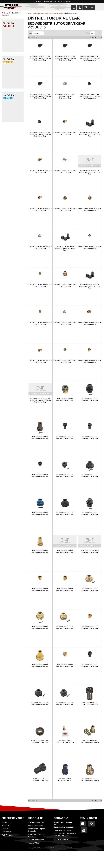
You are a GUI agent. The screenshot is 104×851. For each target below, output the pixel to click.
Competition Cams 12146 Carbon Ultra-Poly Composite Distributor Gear (65, 58)
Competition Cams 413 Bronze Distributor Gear (40, 209)
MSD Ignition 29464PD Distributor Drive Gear (65, 703)
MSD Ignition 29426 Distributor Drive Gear (65, 551)
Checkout (5, 15)
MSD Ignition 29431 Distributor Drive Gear (40, 627)
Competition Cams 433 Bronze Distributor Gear (40, 285)
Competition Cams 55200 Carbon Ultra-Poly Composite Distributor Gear (40, 400)
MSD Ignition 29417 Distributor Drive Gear (89, 437)
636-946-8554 (65, 830)
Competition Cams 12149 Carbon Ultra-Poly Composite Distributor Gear (90, 58)
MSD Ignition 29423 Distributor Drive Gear (89, 513)
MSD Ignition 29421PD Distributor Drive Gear (65, 513)
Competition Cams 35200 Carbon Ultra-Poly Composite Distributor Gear (40, 134)
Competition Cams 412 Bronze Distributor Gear (64, 171)
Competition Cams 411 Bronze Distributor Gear (40, 171)
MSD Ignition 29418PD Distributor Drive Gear (65, 475)
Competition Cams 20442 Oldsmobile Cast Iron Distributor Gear (65, 96)
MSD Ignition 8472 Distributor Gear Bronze (89, 741)
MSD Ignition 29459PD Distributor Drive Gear (40, 703)
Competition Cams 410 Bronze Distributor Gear (64, 133)
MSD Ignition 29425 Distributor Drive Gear (40, 551)
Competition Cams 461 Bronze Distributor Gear (64, 361)
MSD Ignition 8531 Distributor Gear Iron (40, 779)
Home (4, 822)
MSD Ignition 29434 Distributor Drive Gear (40, 665)
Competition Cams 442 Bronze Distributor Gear (89, 323)
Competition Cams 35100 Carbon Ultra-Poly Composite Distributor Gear (90, 96)
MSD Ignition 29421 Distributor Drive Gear (40, 513)
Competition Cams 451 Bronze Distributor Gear (40, 361)
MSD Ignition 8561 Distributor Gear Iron (65, 779)
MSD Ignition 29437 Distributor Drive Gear (89, 665)
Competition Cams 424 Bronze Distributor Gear (89, 209)
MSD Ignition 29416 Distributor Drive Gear (40, 437)
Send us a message (61, 839)
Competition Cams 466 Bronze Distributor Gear (89, 361)
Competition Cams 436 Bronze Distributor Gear (40, 323)
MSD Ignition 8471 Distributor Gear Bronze (65, 741)
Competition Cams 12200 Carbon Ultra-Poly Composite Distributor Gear (40, 96)
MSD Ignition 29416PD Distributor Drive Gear (65, 437)
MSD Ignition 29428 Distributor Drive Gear (40, 589)
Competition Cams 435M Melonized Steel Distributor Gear (89, 286)
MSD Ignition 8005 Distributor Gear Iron (90, 703)
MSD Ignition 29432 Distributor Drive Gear (89, 627)
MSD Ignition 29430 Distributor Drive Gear (89, 589)
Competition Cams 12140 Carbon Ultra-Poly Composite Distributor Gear (40, 58)
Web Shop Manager (70, 848)
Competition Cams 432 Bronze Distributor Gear (89, 247)
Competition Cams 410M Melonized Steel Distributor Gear (89, 134)
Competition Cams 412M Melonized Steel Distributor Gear (89, 172)
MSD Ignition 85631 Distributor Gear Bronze (89, 779)
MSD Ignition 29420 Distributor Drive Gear (89, 475)
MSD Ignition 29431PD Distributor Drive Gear (65, 627)
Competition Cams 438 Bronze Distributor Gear (64, 323)
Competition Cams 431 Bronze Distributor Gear (40, 247)
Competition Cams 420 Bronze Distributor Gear (64, 209)
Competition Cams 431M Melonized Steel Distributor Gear (65, 248)
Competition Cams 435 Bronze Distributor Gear (64, 285)
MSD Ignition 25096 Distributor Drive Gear (65, 399)
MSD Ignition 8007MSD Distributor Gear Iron (40, 741)
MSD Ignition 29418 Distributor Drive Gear (40, 475)
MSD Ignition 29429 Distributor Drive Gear (65, 589)
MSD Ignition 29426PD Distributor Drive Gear (90, 551)
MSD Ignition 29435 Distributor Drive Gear (65, 665)
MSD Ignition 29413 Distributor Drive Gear (89, 399)
